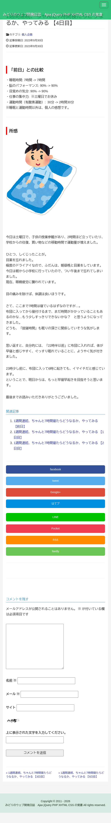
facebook (55, 469)
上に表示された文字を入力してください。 (36, 733)
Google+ (55, 492)
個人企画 (27, 34)
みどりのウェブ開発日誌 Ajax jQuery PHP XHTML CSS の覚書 (52, 14)
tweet (55, 480)
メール (13, 694)
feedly (55, 551)
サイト (11, 707)
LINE (55, 517)
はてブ (56, 503)
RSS (55, 539)
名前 (11, 680)
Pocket (55, 528)
